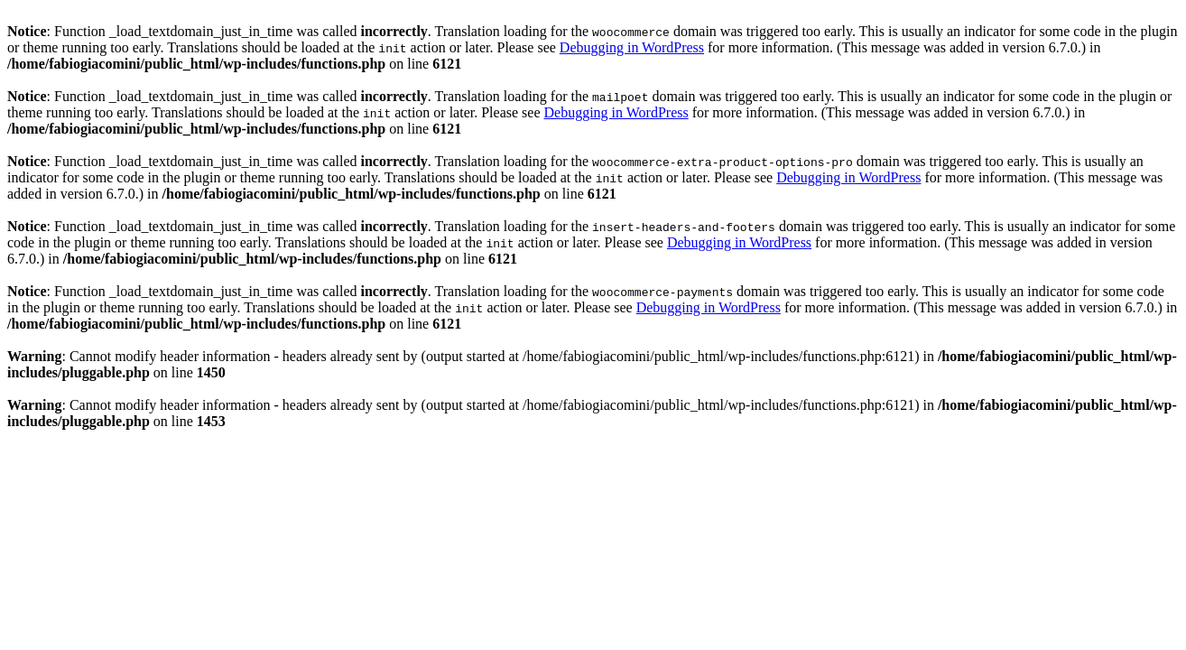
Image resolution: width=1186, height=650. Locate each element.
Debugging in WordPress (632, 47)
